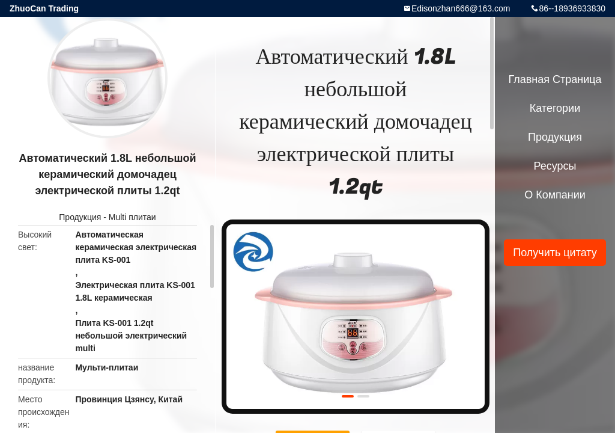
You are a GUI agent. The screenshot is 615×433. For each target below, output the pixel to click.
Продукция (80, 217)
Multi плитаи (132, 217)
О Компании (555, 195)
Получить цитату (555, 253)
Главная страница (554, 79)
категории (555, 108)
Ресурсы (555, 166)
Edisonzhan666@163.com (460, 8)
